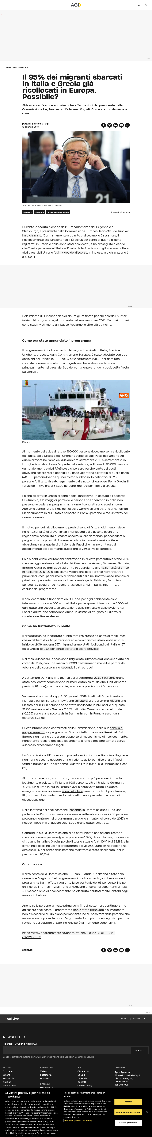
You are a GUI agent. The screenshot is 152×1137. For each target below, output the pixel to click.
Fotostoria (46, 1075)
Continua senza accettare (128, 1112)
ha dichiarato (31, 235)
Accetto (128, 1101)
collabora (81, 700)
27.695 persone (104, 677)
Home (8, 67)
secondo (67, 667)
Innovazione (9, 1085)
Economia (8, 1078)
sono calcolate (72, 791)
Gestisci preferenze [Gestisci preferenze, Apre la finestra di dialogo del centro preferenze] (128, 1122)
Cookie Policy (84, 1085)
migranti (27, 212)
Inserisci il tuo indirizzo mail (20, 1044)
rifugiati (39, 212)
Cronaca (7, 1071)
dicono (115, 700)
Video (43, 1071)
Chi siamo (82, 1071)
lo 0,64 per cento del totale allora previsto (69, 649)
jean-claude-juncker (58, 212)
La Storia (82, 1078)
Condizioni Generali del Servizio (79, 1057)
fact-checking (20, 67)
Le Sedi (81, 1075)
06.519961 (124, 1084)
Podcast (44, 1078)
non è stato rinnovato (88, 910)
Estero (6, 1075)
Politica (7, 1082)
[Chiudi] (147, 1112)
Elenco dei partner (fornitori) (78, 1120)
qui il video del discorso (71, 252)
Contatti (82, 1082)
